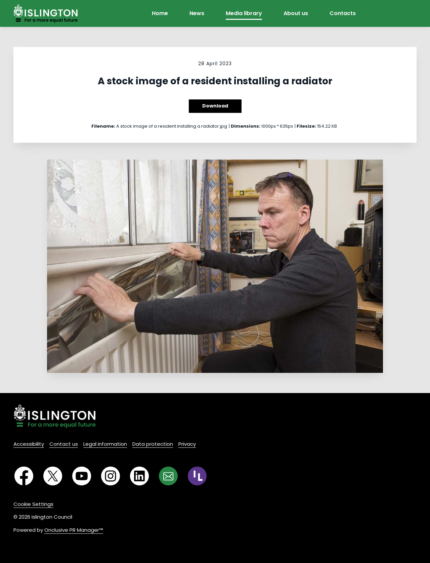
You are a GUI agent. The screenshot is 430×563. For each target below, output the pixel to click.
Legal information (105, 443)
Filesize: (306, 126)
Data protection (152, 443)
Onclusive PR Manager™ (73, 529)
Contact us (63, 443)
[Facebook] (23, 476)
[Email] (168, 476)
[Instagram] (110, 476)
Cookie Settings (33, 504)
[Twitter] (52, 476)
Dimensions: (245, 126)
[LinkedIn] (139, 476)
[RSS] (197, 476)
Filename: (103, 126)
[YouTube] (81, 476)
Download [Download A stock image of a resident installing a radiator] (215, 105)
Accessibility (28, 443)
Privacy (187, 443)
